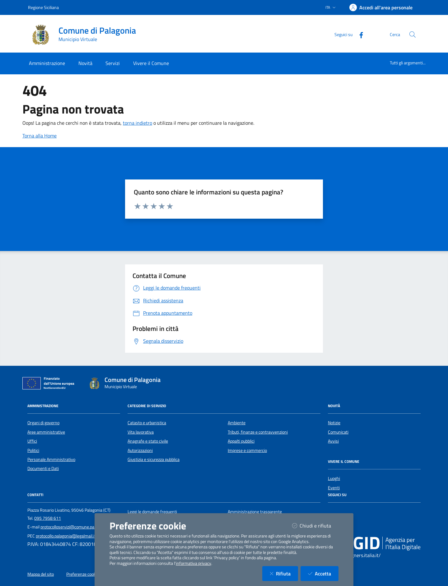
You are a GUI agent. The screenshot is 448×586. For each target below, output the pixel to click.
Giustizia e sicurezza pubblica (154, 459)
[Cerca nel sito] (412, 34)
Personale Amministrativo (51, 459)
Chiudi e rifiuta (315, 525)
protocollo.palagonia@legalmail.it (66, 536)
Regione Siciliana (43, 7)
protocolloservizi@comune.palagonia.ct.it (77, 526)
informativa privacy (193, 563)
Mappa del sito (40, 574)
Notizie (334, 422)
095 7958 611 (47, 518)
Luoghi (334, 478)
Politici (33, 450)
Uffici (32, 441)
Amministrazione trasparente (255, 511)
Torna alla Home (39, 135)
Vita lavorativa (141, 432)
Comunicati (338, 432)
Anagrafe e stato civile (148, 441)
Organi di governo (43, 422)
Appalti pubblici (241, 441)
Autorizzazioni (140, 450)
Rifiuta (284, 573)
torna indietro (137, 123)
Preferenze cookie (82, 574)
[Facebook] (358, 34)
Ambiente (236, 422)
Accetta (323, 573)
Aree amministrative (46, 432)
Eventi (334, 487)
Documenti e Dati (43, 468)
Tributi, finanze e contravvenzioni (258, 432)
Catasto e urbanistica (147, 422)
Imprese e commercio (247, 450)
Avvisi (333, 441)
